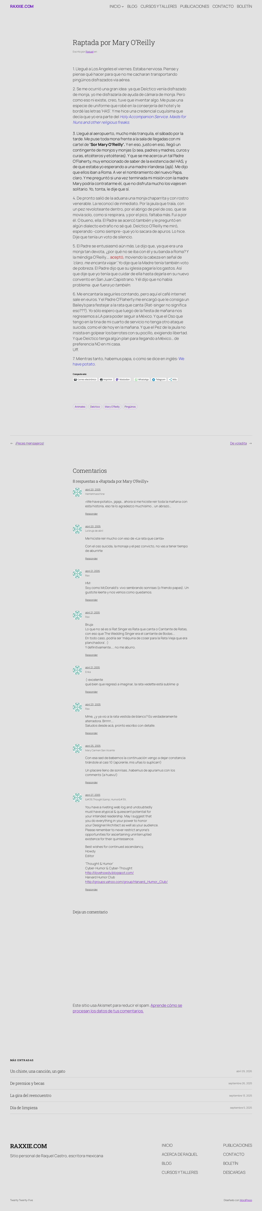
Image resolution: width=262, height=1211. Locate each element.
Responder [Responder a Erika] (91, 691)
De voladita (238, 443)
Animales (80, 406)
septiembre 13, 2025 (240, 1095)
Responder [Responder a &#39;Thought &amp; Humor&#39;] (91, 889)
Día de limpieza (24, 1107)
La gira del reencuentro (30, 1095)
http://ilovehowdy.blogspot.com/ (109, 872)
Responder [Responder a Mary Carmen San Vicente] (91, 782)
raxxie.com (22, 6)
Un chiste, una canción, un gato (37, 1071)
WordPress (246, 1200)
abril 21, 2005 (92, 571)
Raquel (90, 51)
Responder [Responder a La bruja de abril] (91, 558)
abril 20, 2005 (93, 489)
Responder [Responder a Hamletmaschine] (91, 513)
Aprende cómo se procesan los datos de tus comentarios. (127, 1008)
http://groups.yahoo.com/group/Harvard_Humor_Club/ (126, 881)
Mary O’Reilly (112, 406)
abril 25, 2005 (93, 745)
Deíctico (95, 406)
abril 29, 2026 (244, 1071)
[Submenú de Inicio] (123, 6)
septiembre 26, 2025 (240, 1083)
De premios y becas (27, 1083)
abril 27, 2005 (92, 795)
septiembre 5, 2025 (241, 1107)
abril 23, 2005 (93, 704)
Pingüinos (130, 406)
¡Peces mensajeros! (29, 443)
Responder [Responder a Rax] (91, 600)
